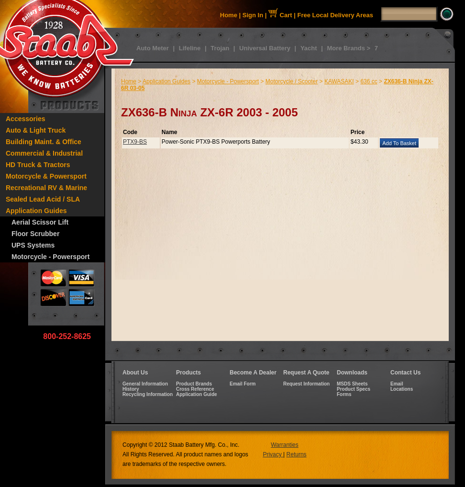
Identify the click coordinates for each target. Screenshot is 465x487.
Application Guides (36, 211)
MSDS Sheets (352, 383)
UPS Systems (33, 245)
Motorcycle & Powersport (46, 176)
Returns (297, 454)
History (130, 389)
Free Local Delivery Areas (336, 15)
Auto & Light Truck (36, 130)
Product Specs (353, 389)
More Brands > (348, 48)
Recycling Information (147, 394)
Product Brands (194, 383)
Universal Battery (264, 48)
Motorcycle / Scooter (292, 81)
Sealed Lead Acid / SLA (43, 199)
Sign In (253, 15)
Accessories (25, 119)
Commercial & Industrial (44, 153)
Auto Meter (152, 48)
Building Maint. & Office (43, 142)
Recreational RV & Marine (46, 188)
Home (228, 15)
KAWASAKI (339, 81)
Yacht (308, 48)
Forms (344, 394)
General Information (145, 383)
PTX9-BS (135, 141)
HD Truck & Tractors (38, 165)
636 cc (368, 81)
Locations (401, 389)
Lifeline (190, 48)
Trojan (219, 48)
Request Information (306, 383)
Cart (280, 15)
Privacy (273, 454)
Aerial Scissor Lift (39, 222)
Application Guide (196, 394)
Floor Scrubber (35, 234)
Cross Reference (195, 389)
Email (396, 383)
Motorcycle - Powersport (50, 256)
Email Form (242, 383)
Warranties (285, 445)
